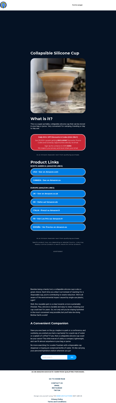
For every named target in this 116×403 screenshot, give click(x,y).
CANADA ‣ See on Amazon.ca (46, 180)
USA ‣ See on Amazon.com (45, 172)
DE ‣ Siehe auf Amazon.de (45, 202)
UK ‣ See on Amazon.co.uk (45, 194)
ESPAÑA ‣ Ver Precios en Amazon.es (50, 227)
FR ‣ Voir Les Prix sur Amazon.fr (48, 219)
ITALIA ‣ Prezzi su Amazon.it (46, 210)
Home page (77, 5)
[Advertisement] (58, 29)
